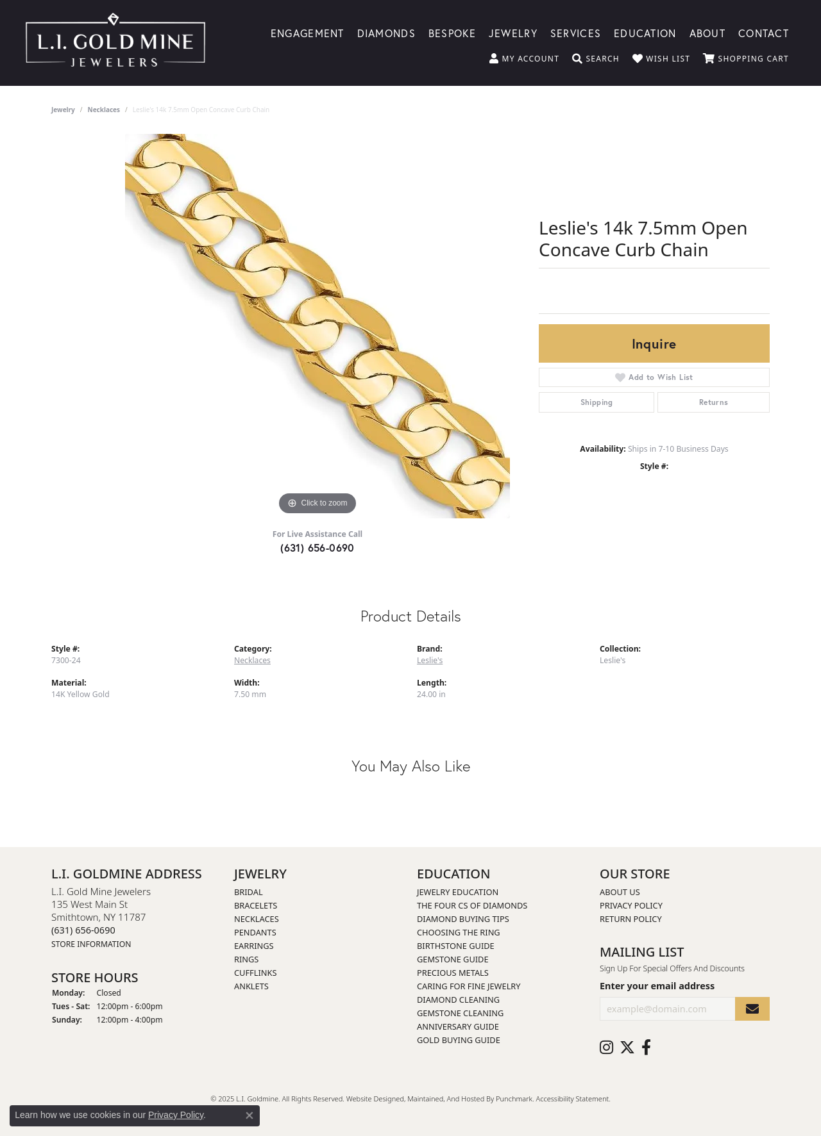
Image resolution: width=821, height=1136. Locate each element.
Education (645, 32)
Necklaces (104, 109)
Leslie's (430, 660)
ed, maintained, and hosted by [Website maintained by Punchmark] (446, 1098)
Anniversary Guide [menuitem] (458, 1026)
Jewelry (513, 32)
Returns (714, 402)
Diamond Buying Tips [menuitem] (463, 919)
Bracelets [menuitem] (255, 905)
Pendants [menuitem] (255, 932)
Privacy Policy (175, 1115)
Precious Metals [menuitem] (453, 972)
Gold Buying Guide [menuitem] (458, 1040)
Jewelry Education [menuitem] (457, 892)
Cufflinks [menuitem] (255, 972)
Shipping (596, 402)
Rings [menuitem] (246, 959)
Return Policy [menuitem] (631, 919)
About (707, 32)
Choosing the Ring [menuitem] (458, 932)
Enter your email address (657, 986)
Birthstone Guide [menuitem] (456, 945)
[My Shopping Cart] (746, 59)
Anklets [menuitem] (251, 986)
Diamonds (386, 32)
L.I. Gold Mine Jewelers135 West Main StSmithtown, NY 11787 (101, 917)
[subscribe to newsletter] (752, 1009)
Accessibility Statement (572, 1098)
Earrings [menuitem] (254, 945)
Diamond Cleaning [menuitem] (458, 999)
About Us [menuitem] (620, 892)
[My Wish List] (661, 59)
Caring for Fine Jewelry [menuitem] (469, 986)
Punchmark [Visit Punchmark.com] (514, 1098)
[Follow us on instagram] (606, 1047)
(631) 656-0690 (317, 547)
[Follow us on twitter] (627, 1047)
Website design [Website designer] (371, 1098)
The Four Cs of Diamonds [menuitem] (472, 905)
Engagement (307, 32)
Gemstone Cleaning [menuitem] (460, 1013)
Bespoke (452, 32)
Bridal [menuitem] (248, 892)
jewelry (63, 109)
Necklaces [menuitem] (256, 919)
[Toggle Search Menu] (596, 59)
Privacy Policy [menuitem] (631, 905)
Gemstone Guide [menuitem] (453, 959)
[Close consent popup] (249, 1115)
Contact (763, 32)
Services (575, 32)
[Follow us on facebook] (646, 1047)
